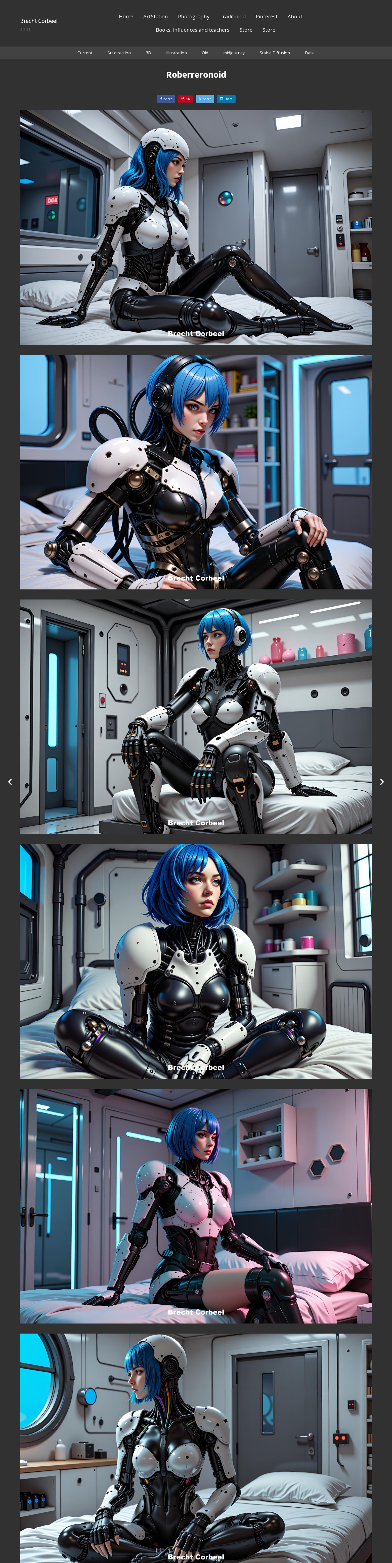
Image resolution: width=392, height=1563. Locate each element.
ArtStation (155, 17)
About (295, 17)
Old (205, 53)
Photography (193, 17)
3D (148, 53)
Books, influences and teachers (193, 30)
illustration (176, 53)
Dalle (310, 53)
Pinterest (267, 17)
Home (126, 17)
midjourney (234, 53)
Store (246, 30)
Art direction (119, 53)
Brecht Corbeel (39, 21)
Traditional (233, 17)
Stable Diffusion (275, 53)
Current (84, 53)
